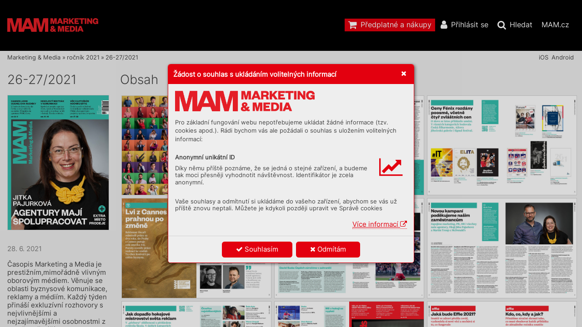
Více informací (379, 224)
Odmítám (328, 249)
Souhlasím (257, 249)
